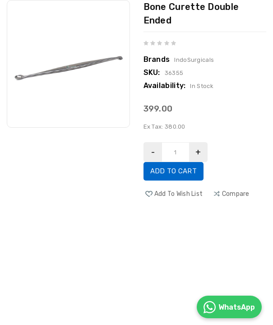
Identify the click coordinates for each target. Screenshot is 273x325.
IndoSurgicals (194, 59)
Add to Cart (173, 171)
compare (236, 194)
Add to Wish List (178, 194)
